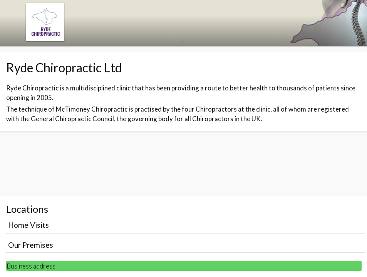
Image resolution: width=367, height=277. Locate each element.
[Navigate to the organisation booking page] (45, 39)
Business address (31, 266)
